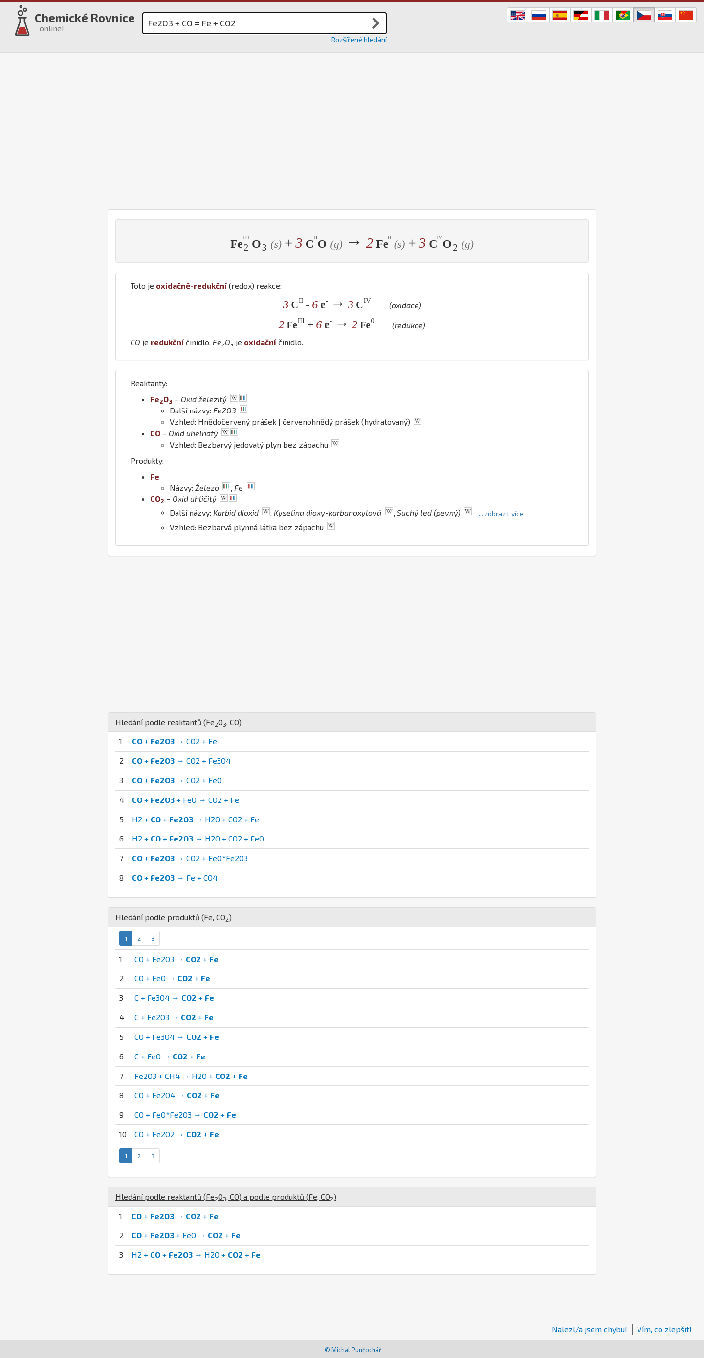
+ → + (175, 1216)
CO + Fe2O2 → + (176, 1134)
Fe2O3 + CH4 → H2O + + (191, 1075)
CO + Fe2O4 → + (177, 1094)
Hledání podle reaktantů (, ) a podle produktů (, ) (225, 1196)
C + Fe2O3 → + (174, 1017)
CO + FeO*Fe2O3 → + (185, 1114)
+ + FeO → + (186, 1235)
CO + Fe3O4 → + (176, 1036)
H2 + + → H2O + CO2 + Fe (195, 819)
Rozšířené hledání (359, 39)
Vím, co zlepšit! (664, 1329)
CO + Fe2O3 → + (176, 959)
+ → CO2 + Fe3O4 (181, 760)
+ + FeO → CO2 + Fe (185, 799)
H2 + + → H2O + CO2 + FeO (198, 838)
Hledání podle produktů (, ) (173, 917)
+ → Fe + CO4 (175, 877)
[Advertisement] (352, 131)
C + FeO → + (169, 1056)
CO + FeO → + (172, 978)
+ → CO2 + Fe (174, 741)
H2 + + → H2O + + (196, 1254)
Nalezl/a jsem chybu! (589, 1329)
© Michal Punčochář (353, 1350)
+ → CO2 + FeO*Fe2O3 (190, 857)
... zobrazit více (501, 513)
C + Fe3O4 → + (174, 997)
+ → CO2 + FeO (177, 780)
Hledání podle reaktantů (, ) (178, 722)
